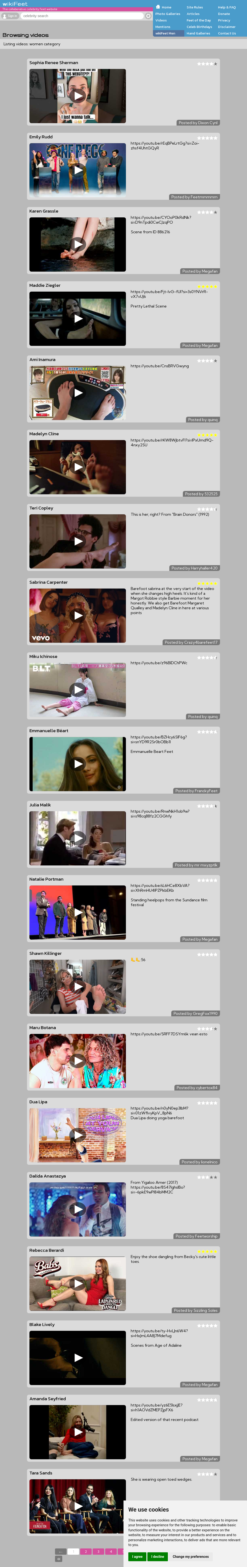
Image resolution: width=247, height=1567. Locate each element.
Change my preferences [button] (191, 1557)
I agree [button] (137, 1557)
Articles (193, 13)
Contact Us (227, 33)
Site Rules (195, 7)
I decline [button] (157, 1557)
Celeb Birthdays (199, 26)
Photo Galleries (167, 13)
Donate (224, 13)
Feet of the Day (199, 20)
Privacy (224, 20)
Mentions (162, 26)
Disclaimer (226, 26)
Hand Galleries (198, 33)
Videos (161, 20)
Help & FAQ (227, 7)
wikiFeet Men (165, 33)
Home (166, 7)
